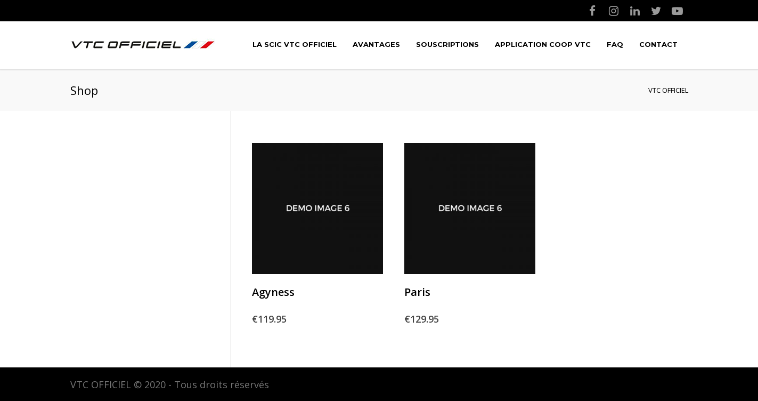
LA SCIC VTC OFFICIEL (294, 44)
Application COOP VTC (543, 44)
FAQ (615, 44)
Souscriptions (447, 44)
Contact (658, 44)
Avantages (376, 44)
